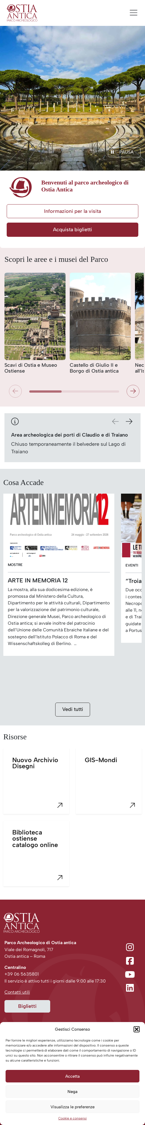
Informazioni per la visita (72, 211)
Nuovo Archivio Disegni (40, 785)
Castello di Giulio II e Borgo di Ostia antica (94, 368)
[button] (136, 1029)
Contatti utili (17, 992)
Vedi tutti (72, 709)
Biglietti (27, 1006)
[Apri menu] (133, 13)
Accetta (72, 1076)
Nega (72, 1091)
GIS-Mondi (113, 785)
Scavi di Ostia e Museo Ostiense (30, 368)
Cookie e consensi (72, 1118)
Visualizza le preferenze (72, 1106)
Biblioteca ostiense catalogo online (40, 857)
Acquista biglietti (72, 230)
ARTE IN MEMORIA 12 (38, 580)
